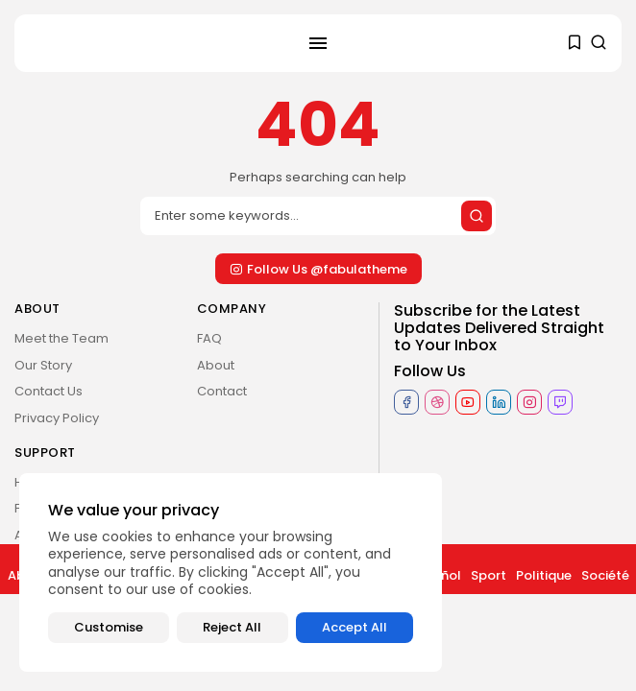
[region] (230, 572)
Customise (108, 627)
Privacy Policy (56, 418)
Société (605, 575)
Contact (222, 391)
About (215, 365)
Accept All (354, 627)
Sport (488, 575)
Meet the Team (61, 338)
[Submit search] (476, 216)
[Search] (318, 216)
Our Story (43, 365)
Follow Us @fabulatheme (318, 269)
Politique (544, 575)
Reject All (232, 627)
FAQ (209, 338)
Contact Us (48, 391)
